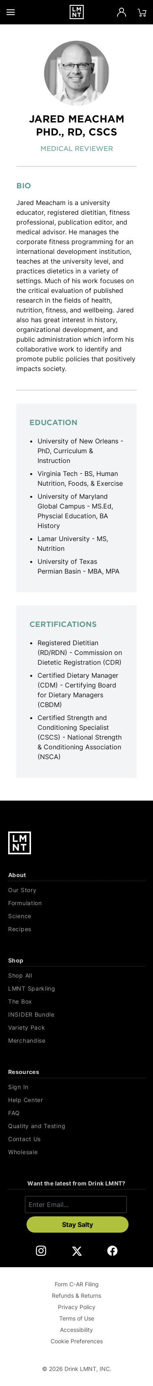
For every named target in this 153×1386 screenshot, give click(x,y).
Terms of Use (76, 1318)
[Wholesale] (76, 1152)
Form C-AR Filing (77, 1284)
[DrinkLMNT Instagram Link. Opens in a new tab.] (41, 1251)
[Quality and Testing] (76, 1126)
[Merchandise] (76, 1041)
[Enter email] (76, 1204)
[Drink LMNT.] (76, 12)
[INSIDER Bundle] (76, 1015)
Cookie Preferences (77, 1341)
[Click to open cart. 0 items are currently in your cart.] (141, 12)
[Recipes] (76, 929)
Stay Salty (77, 1224)
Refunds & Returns (76, 1295)
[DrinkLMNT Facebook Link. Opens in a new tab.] (112, 1251)
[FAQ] (76, 1113)
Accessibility (76, 1329)
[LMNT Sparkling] (76, 988)
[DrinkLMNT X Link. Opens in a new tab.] (76, 1251)
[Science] (76, 916)
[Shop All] (76, 975)
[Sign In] (76, 1087)
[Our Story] (76, 890)
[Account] (121, 12)
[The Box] (76, 1001)
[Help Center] (76, 1100)
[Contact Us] (76, 1139)
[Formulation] (76, 903)
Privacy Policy (76, 1306)
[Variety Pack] (76, 1028)
